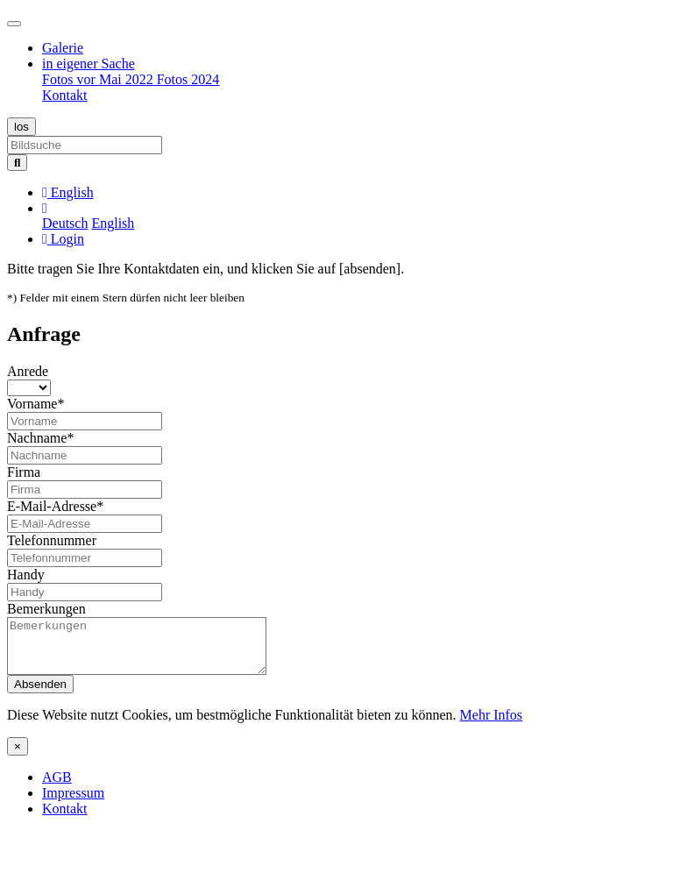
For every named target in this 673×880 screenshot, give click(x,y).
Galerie (62, 47)
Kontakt (65, 95)
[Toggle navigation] (14, 23)
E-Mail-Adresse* (55, 506)
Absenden (40, 694)
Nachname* (40, 437)
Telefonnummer (51, 540)
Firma (23, 472)
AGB (57, 787)
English (112, 223)
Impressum (73, 803)
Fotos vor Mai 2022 (99, 79)
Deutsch (65, 223)
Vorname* (35, 403)
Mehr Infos (491, 725)
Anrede (27, 371)
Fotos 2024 (188, 79)
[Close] (17, 757)
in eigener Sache (88, 63)
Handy (26, 574)
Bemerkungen (46, 608)
